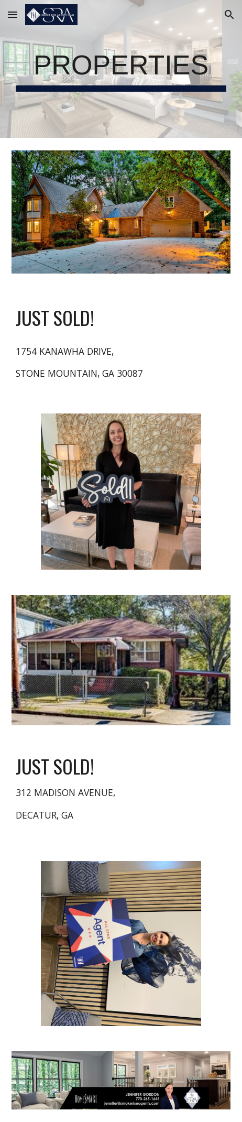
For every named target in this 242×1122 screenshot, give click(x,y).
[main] (121, 69)
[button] (12, 14)
